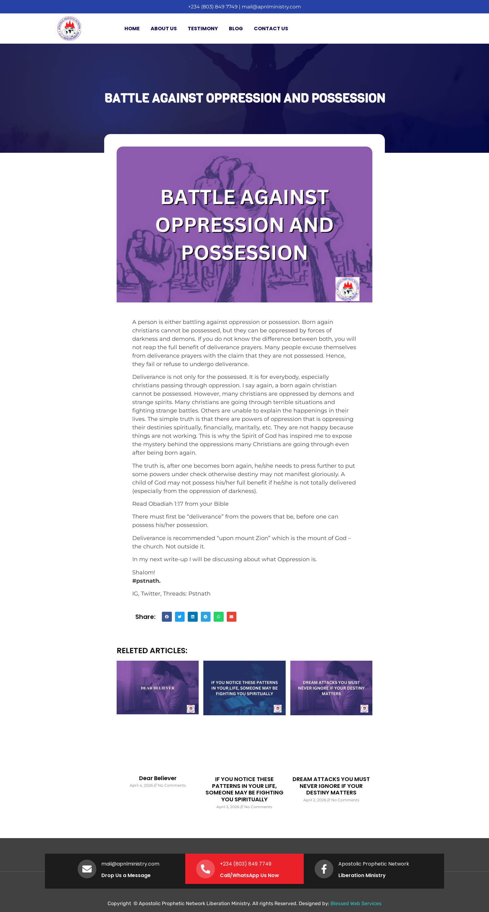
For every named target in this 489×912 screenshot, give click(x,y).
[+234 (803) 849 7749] (205, 869)
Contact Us (271, 28)
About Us (164, 28)
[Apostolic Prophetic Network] (324, 869)
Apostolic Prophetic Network (373, 863)
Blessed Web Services (356, 903)
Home (132, 28)
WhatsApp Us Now (255, 875)
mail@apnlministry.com (271, 7)
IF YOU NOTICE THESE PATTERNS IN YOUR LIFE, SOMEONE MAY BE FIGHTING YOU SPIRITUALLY (244, 789)
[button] (167, 617)
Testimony (203, 28)
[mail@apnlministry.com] (87, 869)
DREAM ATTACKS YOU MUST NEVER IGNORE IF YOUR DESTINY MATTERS (331, 785)
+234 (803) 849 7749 (213, 7)
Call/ (226, 875)
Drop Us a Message (126, 875)
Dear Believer (158, 778)
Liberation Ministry (362, 875)
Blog (236, 28)
